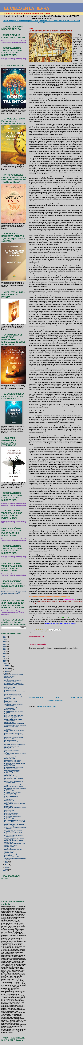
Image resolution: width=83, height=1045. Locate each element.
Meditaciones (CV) (9, 790)
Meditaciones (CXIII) (9, 698)
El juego (6, 679)
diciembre (8, 665)
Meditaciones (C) (8, 842)
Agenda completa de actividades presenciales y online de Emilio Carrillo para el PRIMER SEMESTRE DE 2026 (41, 21)
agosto (7, 671)
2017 (4, 651)
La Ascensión (8, 811)
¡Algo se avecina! (9, 700)
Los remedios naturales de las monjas (14, 820)
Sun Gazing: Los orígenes (11, 768)
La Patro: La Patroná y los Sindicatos (14, 824)
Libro (42, 632)
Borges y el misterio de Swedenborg (14, 715)
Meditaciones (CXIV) (9, 687)
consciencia (37, 632)
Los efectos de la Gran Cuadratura (13, 778)
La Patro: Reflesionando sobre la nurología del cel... (13, 720)
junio (6, 861)
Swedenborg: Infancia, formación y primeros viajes (13, 705)
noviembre (8, 666)
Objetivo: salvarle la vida (11, 796)
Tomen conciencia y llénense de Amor (14, 843)
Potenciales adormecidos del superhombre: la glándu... (12, 771)
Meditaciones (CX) (9, 739)
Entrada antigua (76, 697)
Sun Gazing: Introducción (11, 777)
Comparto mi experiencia (11, 780)
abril (6, 864)
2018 (4, 649)
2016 (4, 653)
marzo (7, 866)
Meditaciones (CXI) (9, 722)
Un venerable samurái (10, 795)
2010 (4, 663)
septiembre (8, 670)
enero (6, 869)
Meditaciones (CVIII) (9, 758)
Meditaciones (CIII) (9, 810)
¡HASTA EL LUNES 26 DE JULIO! (13, 733)
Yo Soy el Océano (9, 846)
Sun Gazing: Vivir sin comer (11, 746)
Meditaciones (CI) (9, 826)
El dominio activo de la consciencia (13, 767)
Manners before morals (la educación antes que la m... (14, 742)
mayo (6, 862)
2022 (4, 643)
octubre (7, 668)
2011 (4, 661)
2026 (4, 636)
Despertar (7, 752)
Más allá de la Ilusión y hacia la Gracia (14, 744)
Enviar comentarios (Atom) (47, 706)
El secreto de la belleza (10, 814)
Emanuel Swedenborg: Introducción (14, 723)
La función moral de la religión (12, 760)
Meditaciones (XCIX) (9, 851)
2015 (4, 655)
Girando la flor (8, 855)
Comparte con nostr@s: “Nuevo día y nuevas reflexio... (14, 836)
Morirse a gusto (8, 713)
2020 (4, 646)
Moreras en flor (8, 677)
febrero (7, 867)
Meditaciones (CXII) (9, 709)
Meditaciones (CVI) (9, 775)
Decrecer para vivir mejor (11, 854)
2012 (4, 660)
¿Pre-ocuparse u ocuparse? (11, 750)
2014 (4, 656)
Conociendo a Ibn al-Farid (11, 813)
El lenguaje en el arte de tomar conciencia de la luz (12, 793)
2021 (4, 644)
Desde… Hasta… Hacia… (11, 701)
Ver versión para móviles (55, 700)
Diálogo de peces (9, 848)
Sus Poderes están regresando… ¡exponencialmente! (13, 681)
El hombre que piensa (10, 690)
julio (6, 673)
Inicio (57, 697)
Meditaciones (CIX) (9, 747)
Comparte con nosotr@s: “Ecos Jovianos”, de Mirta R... (13, 717)
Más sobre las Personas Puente (12, 694)
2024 (4, 639)
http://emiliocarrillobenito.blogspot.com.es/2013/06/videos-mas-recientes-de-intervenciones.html (13, 593)
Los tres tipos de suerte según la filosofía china (13, 831)
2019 (4, 648)
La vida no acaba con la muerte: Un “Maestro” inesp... (13, 782)
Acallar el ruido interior (10, 845)
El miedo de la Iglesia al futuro (12, 857)
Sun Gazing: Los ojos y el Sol (12, 761)
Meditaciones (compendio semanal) (13, 674)
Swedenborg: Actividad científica (13, 683)
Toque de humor (8, 688)
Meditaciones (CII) (9, 818)
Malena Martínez (49, 632)
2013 (4, 658)
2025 (4, 637)
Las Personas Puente (10, 740)
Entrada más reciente (36, 697)
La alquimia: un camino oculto (12, 703)
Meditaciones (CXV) (9, 676)
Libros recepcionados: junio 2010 (13, 849)
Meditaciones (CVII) (9, 765)
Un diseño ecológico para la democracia (15, 725)
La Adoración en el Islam (11, 726)
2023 (4, 641)
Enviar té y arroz (8, 806)
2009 (4, 870)
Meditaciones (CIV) (9, 800)
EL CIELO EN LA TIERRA (26, 8)
